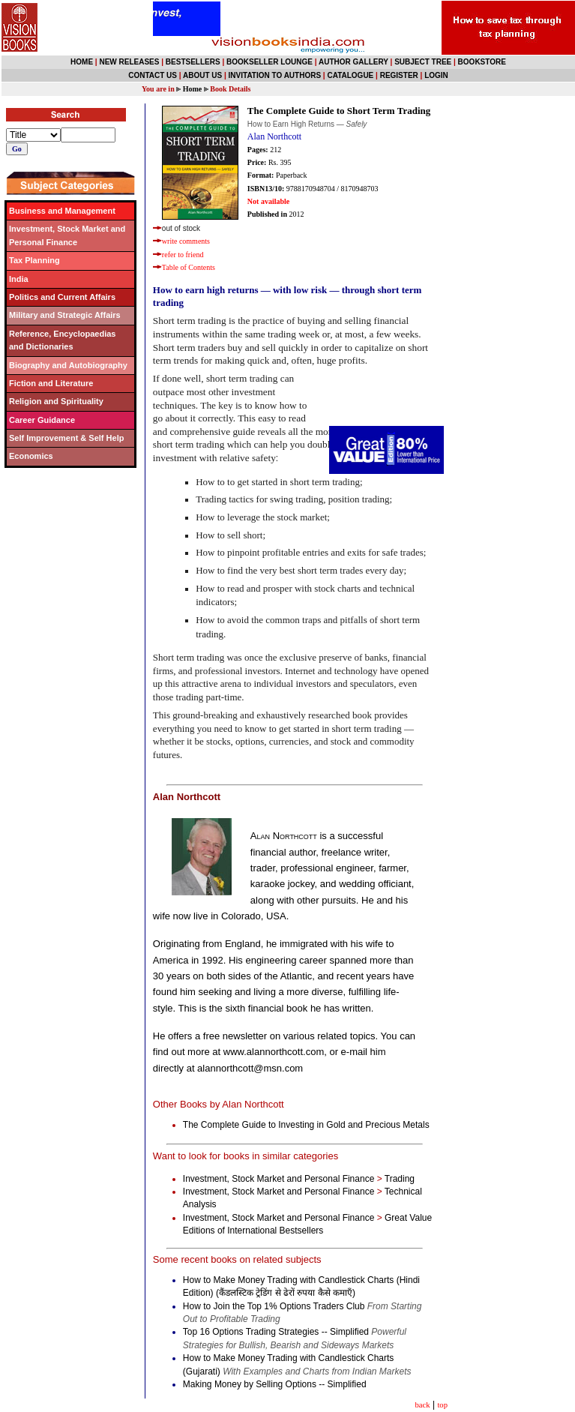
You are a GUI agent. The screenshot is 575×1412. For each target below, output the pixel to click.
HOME (81, 62)
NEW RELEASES (129, 62)
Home (192, 89)
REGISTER (399, 75)
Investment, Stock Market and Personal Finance (278, 1179)
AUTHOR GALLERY (353, 62)
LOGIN (436, 75)
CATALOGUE (350, 75)
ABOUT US (202, 75)
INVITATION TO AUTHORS (275, 75)
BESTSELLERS (193, 62)
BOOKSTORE (482, 62)
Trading (400, 1179)
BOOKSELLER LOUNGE (269, 62)
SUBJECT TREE (422, 62)
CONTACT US (152, 75)
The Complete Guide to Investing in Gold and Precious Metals (307, 1125)
